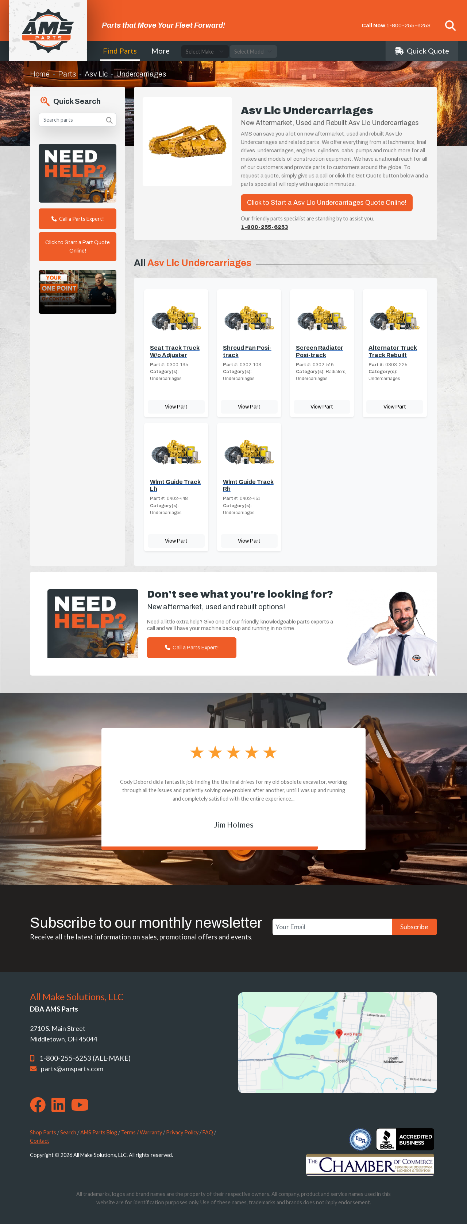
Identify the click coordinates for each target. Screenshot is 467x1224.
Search (68, 1132)
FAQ (207, 1132)
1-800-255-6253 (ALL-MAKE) (85, 1058)
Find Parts (120, 50)
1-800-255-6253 (408, 25)
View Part (176, 407)
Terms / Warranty (141, 1132)
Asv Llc (96, 74)
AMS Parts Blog (98, 1132)
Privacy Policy (182, 1132)
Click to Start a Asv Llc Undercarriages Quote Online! (326, 202)
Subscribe (414, 927)
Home (40, 74)
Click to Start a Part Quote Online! (77, 246)
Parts (67, 74)
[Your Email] (332, 927)
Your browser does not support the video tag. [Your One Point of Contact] (77, 292)
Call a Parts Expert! (77, 219)
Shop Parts (43, 1132)
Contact (39, 1141)
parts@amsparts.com (72, 1069)
